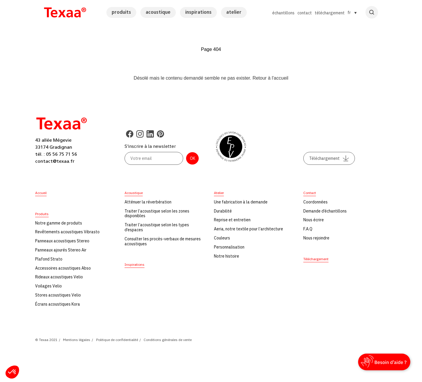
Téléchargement (329, 158)
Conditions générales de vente (168, 340)
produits (121, 12)
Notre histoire (226, 256)
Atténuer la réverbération (148, 202)
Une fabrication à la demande (241, 202)
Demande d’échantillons (325, 211)
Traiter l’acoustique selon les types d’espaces (157, 227)
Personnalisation (229, 247)
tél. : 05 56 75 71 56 (56, 154)
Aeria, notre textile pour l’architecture (248, 229)
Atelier (219, 193)
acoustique (158, 12)
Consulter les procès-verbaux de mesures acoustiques (163, 241)
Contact (309, 193)
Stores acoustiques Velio (58, 295)
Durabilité (223, 211)
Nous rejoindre (316, 238)
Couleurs (222, 238)
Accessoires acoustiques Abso (63, 268)
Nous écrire (313, 219)
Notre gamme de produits (58, 223)
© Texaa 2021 (46, 340)
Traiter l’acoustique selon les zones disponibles (157, 213)
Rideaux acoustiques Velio (59, 277)
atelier (233, 12)
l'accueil (280, 78)
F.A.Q (307, 229)
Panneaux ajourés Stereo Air (60, 250)
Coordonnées (315, 202)
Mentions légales (76, 340)
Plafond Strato (48, 259)
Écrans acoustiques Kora (57, 304)
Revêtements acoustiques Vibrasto (67, 231)
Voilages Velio (48, 286)
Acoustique (134, 193)
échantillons (283, 13)
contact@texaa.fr (54, 161)
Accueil (41, 193)
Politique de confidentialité (117, 340)
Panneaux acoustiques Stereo (62, 241)
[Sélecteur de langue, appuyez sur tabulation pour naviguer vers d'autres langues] (352, 12)
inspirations (198, 12)
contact (304, 13)
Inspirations (134, 264)
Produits (42, 214)
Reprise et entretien (232, 219)
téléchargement (330, 13)
